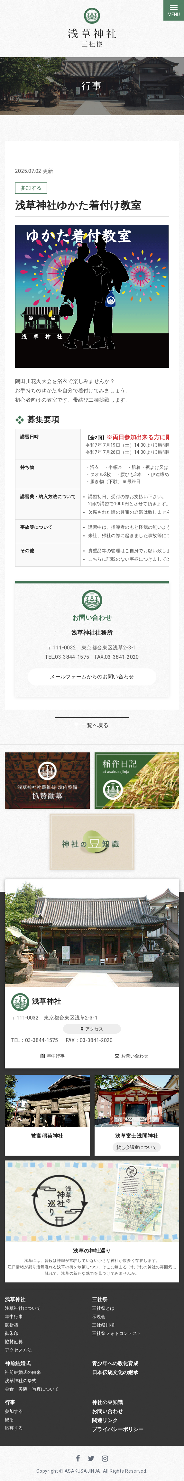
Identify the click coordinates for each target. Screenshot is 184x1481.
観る (9, 1419)
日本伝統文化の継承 (115, 1372)
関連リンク (105, 1420)
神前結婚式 (18, 1363)
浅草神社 (36, 1001)
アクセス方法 (18, 1350)
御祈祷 (11, 1324)
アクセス (92, 1028)
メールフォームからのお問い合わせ (92, 677)
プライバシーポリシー (117, 1429)
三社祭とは (103, 1308)
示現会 (99, 1316)
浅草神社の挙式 (20, 1380)
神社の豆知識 (107, 1402)
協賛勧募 (14, 1341)
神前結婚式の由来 (23, 1372)
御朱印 (11, 1333)
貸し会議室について (136, 1147)
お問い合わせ (131, 1055)
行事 (10, 1402)
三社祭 (99, 1299)
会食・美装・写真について (32, 1389)
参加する (31, 188)
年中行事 (53, 1055)
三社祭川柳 (103, 1324)
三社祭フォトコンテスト (117, 1333)
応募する (14, 1427)
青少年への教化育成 (115, 1363)
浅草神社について (23, 1308)
